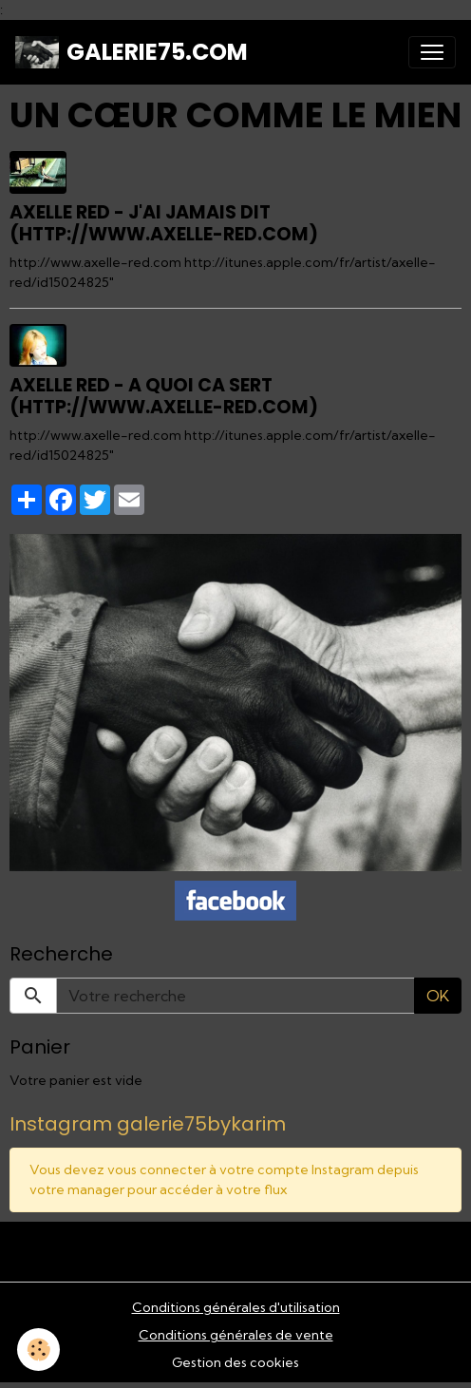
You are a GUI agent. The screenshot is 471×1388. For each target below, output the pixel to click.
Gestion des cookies (235, 1362)
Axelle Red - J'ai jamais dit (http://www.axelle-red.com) (163, 223)
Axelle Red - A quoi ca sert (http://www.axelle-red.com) (163, 396)
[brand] (131, 52)
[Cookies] (38, 1349)
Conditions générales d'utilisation (236, 1307)
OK (437, 995)
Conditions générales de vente (236, 1334)
